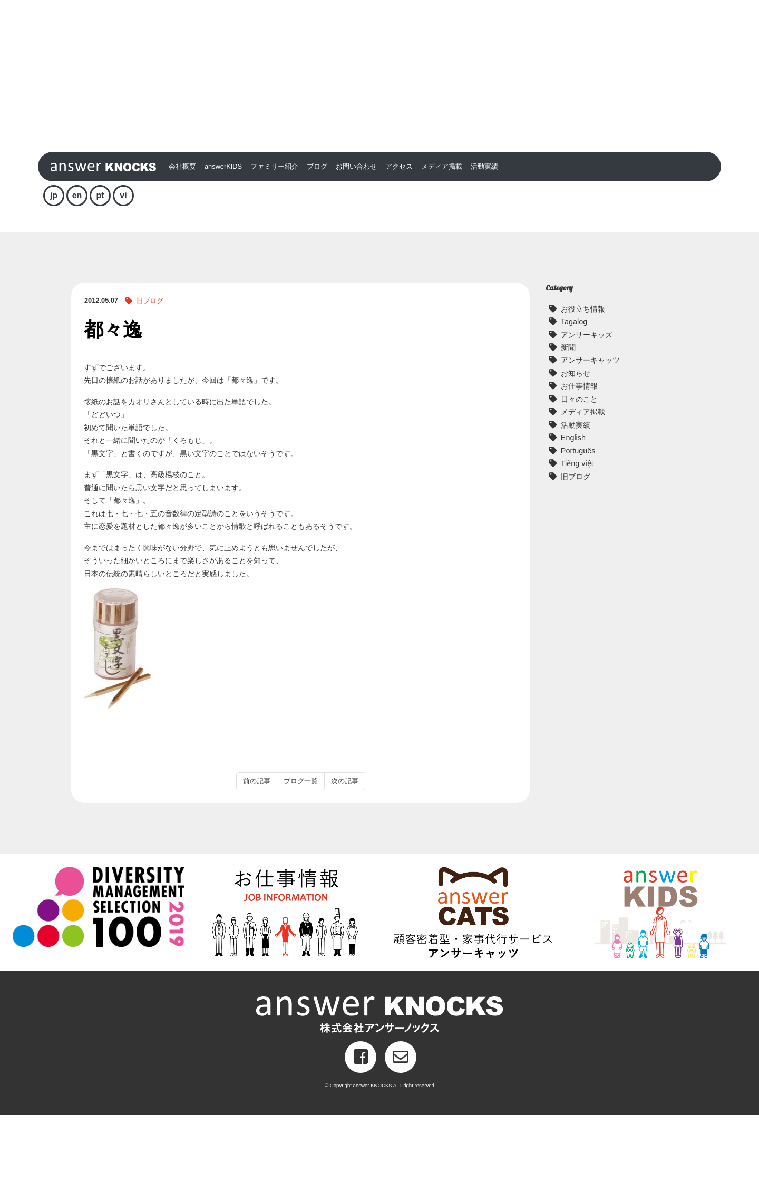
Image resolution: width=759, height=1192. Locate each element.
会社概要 (182, 243)
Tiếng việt (577, 540)
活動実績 (484, 243)
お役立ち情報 (583, 385)
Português (578, 527)
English (573, 514)
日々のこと (579, 475)
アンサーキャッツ (590, 437)
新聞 (568, 424)
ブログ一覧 (301, 858)
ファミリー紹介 (274, 243)
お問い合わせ (356, 243)
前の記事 (256, 858)
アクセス (399, 243)
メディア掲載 (441, 243)
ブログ (317, 243)
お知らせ (575, 450)
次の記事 (344, 858)
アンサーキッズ (586, 411)
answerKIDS (223, 243)
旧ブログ (149, 378)
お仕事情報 (579, 463)
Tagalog (574, 398)
